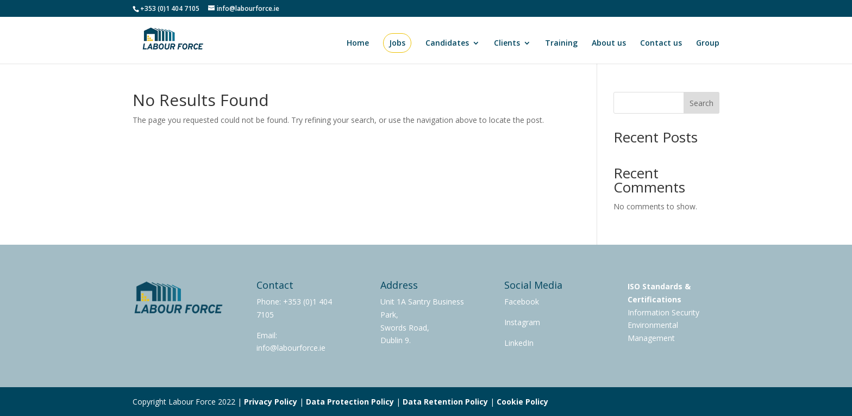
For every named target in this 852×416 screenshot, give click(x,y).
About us (609, 43)
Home (358, 43)
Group (707, 43)
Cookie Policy (522, 401)
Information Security (663, 312)
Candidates (447, 43)
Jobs (397, 43)
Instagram (522, 322)
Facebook (521, 301)
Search (701, 103)
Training (561, 43)
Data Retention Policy (445, 401)
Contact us (661, 43)
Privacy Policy (270, 401)
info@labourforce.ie (290, 348)
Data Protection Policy (350, 401)
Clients (507, 43)
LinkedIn (519, 343)
